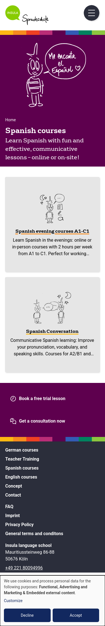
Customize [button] (13, 600)
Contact (13, 495)
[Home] (27, 23)
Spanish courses (22, 468)
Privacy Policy (19, 524)
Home (10, 120)
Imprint (12, 515)
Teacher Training (22, 459)
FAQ (9, 506)
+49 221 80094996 (24, 568)
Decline (27, 615)
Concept (13, 486)
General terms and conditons (34, 533)
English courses (21, 477)
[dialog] (52, 600)
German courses (21, 450)
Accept (76, 615)
